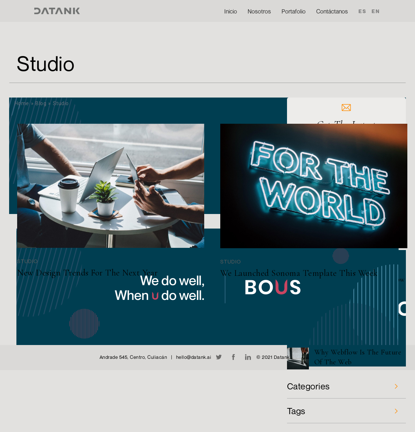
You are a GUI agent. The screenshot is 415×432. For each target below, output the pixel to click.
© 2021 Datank (273, 357)
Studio (27, 261)
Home (22, 103)
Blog (40, 103)
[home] (57, 11)
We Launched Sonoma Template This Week (299, 273)
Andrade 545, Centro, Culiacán (133, 357)
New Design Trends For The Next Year (87, 272)
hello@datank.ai (194, 357)
